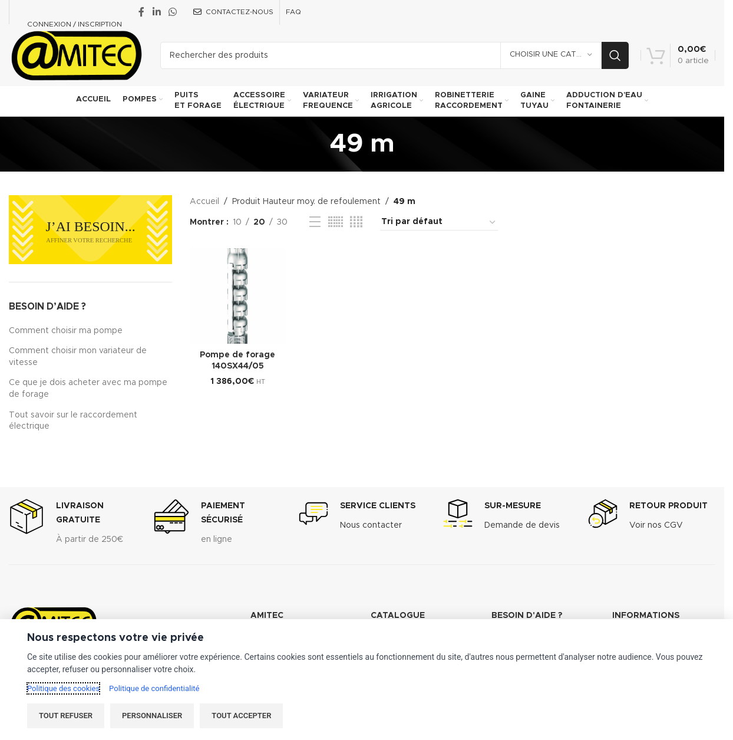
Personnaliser (152, 715)
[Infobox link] (72, 525)
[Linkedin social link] (156, 12)
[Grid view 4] (356, 222)
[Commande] (439, 222)
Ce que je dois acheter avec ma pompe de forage (88, 389)
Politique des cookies (63, 688)
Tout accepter (241, 715)
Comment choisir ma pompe (66, 331)
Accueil (204, 202)
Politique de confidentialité (154, 688)
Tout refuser (66, 715)
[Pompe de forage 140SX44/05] (237, 296)
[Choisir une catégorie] (551, 55)
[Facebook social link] (141, 12)
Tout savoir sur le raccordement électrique (73, 421)
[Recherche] (394, 55)
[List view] (315, 222)
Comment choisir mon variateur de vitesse (78, 357)
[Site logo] (76, 55)
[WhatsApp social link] (172, 12)
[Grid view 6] (335, 222)
